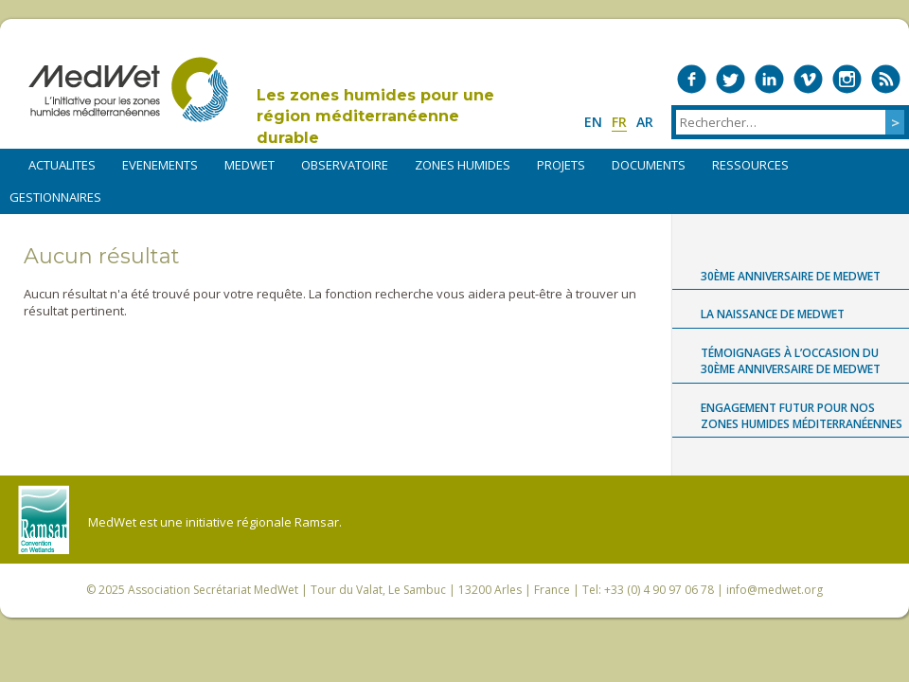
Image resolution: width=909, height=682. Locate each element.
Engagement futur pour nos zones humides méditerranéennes (801, 416)
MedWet (128, 89)
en (593, 122)
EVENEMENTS (160, 164)
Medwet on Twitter (730, 79)
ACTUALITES (62, 164)
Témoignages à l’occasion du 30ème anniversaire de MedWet (791, 361)
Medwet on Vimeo (808, 79)
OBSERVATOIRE (344, 164)
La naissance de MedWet (773, 314)
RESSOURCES (750, 164)
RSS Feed (885, 79)
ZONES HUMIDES (462, 164)
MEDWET (249, 164)
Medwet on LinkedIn (769, 79)
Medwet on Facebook (691, 79)
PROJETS (561, 164)
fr (619, 122)
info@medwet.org (774, 590)
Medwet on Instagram (847, 79)
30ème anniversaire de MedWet (791, 276)
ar (644, 122)
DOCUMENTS (649, 164)
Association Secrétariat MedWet (213, 590)
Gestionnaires (55, 197)
